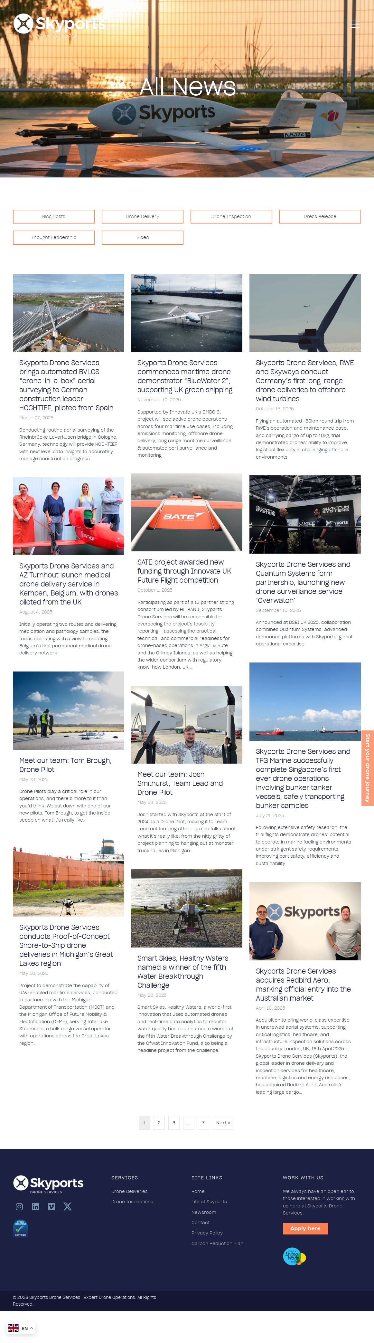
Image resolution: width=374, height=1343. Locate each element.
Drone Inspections (132, 1202)
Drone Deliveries (129, 1191)
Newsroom (204, 1212)
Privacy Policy (207, 1233)
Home (198, 1191)
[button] (19, 1206)
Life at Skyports (209, 1202)
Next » (223, 1123)
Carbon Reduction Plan (217, 1243)
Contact (201, 1222)
